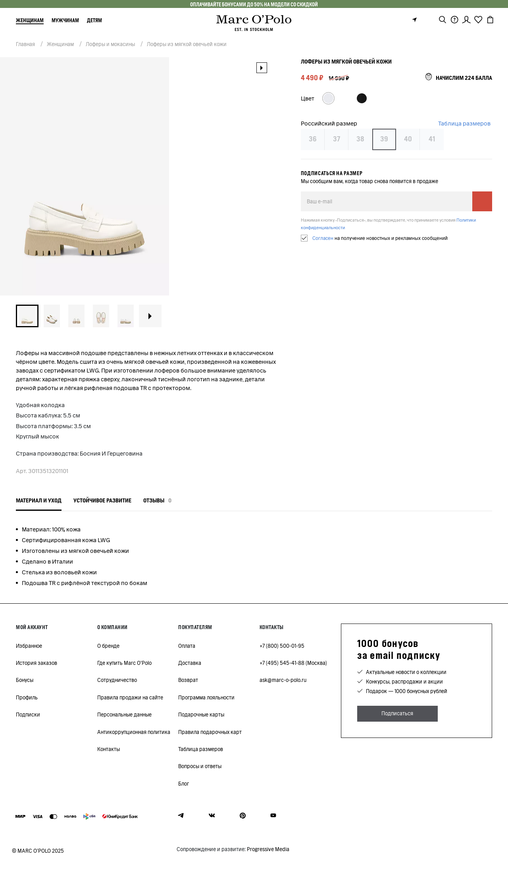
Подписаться (397, 713)
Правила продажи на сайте (130, 698)
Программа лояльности (206, 698)
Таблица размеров (464, 123)
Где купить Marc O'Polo (124, 663)
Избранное (29, 646)
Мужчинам (65, 20)
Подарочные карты (201, 715)
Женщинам (30, 20)
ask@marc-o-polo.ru (283, 680)
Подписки (28, 715)
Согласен (322, 238)
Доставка (189, 663)
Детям (94, 20)
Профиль (27, 698)
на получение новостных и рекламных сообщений (380, 238)
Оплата (186, 646)
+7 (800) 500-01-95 (282, 646)
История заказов (36, 663)
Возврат (188, 680)
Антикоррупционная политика (133, 732)
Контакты (108, 749)
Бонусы (24, 680)
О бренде (108, 646)
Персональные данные (124, 715)
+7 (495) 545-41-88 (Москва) (293, 663)
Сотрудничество (117, 680)
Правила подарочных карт (210, 732)
